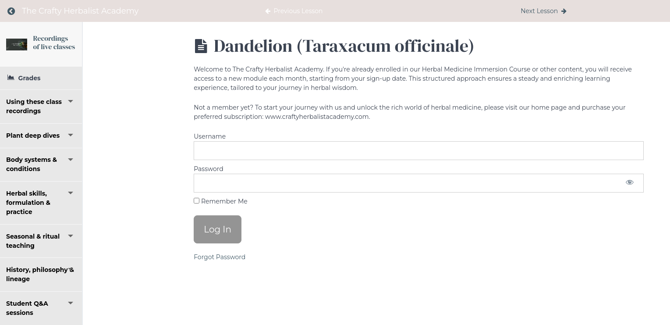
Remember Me (220, 201)
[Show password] (630, 183)
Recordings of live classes (98, 45)
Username (210, 136)
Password (208, 169)
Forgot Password (219, 257)
